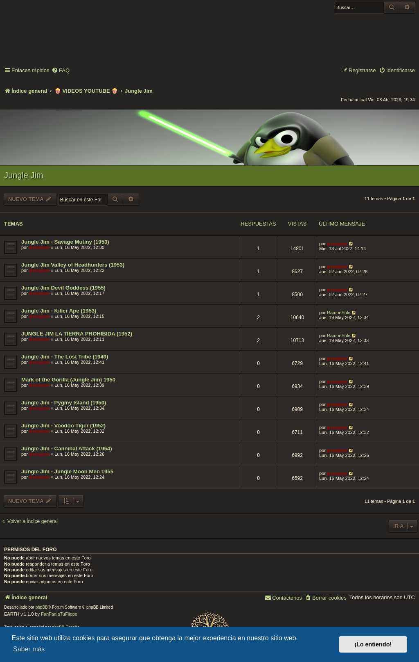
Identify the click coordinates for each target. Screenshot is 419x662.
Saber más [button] (29, 649)
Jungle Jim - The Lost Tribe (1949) (64, 357)
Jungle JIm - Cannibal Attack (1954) (66, 448)
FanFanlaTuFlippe (59, 614)
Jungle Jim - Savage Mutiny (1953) (65, 242)
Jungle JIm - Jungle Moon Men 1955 (67, 471)
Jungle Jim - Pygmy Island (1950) (63, 402)
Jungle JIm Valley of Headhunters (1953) (72, 265)
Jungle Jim (23, 175)
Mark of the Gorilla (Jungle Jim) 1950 (68, 380)
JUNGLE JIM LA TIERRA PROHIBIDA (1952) (76, 334)
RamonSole (338, 312)
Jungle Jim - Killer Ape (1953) (58, 311)
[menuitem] (61, 71)
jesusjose (39, 247)
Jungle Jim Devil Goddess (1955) (63, 288)
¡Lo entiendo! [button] (373, 644)
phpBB (42, 607)
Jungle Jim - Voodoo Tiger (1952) (63, 425)
